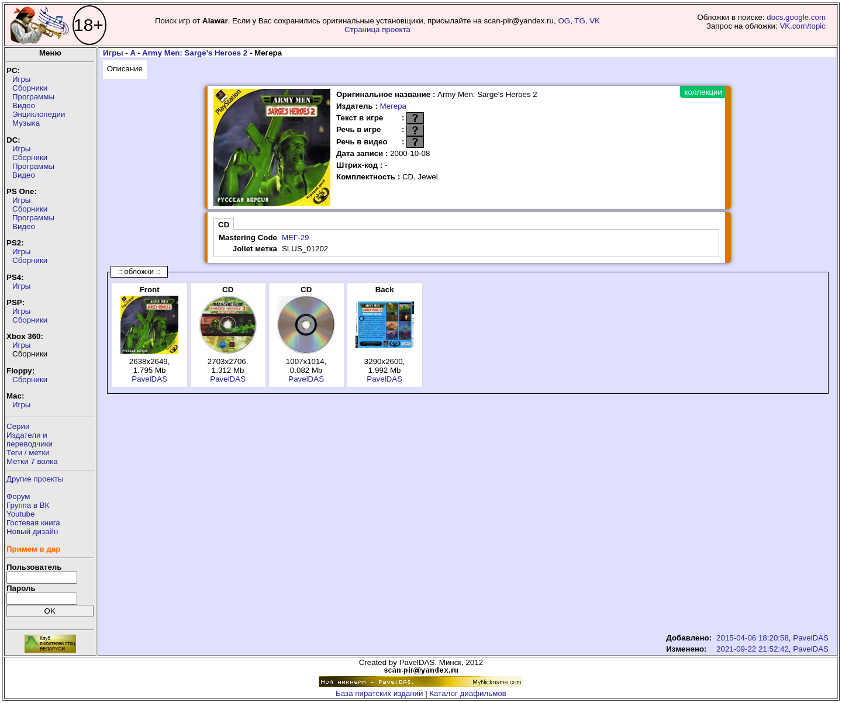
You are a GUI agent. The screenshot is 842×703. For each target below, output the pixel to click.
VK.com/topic (802, 26)
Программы (33, 96)
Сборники (29, 88)
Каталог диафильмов (467, 693)
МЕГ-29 (295, 237)
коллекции (703, 92)
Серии (17, 426)
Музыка (26, 123)
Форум (18, 496)
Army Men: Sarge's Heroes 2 (194, 53)
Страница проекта (377, 29)
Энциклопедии (38, 114)
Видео (23, 105)
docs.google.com (796, 17)
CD (223, 224)
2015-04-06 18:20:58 (752, 637)
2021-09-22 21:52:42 (752, 649)
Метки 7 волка (32, 461)
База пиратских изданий (379, 693)
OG (564, 20)
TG (579, 20)
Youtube (20, 514)
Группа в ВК (27, 505)
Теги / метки (28, 452)
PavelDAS (149, 379)
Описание (125, 68)
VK (594, 20)
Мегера (393, 106)
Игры (21, 79)
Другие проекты (35, 479)
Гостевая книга (33, 522)
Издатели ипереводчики (29, 439)
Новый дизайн (32, 531)
